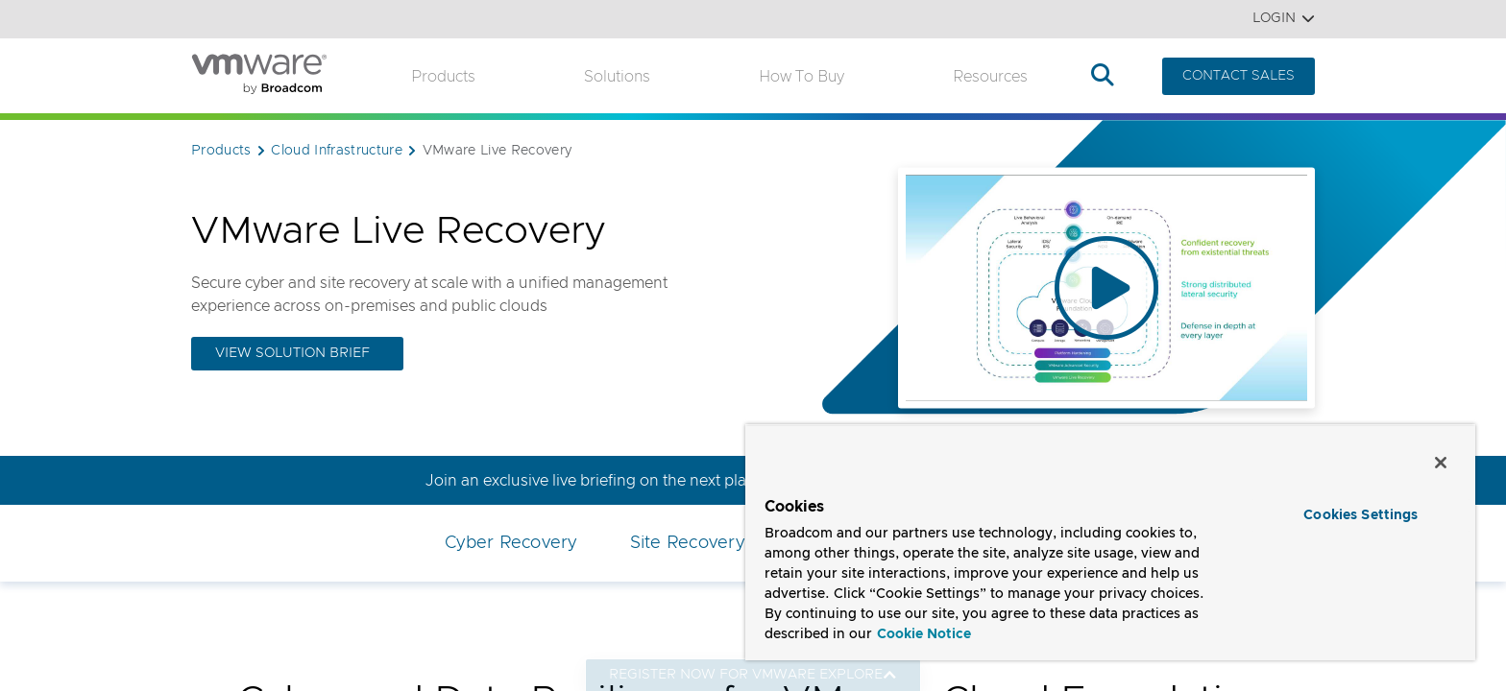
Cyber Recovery (511, 543)
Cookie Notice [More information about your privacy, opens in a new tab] (924, 634)
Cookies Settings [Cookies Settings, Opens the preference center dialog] (1360, 515)
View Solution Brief (292, 353)
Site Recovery (687, 543)
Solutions (617, 76)
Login (1283, 19)
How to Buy (801, 76)
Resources (990, 76)
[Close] (1441, 462)
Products (443, 76)
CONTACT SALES (1238, 76)
